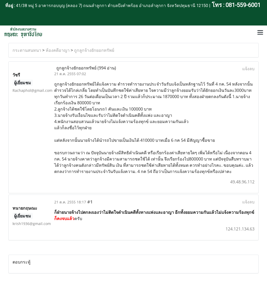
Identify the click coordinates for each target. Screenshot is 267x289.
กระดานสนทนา (27, 50)
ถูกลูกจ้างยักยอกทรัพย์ (94, 50)
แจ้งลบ (248, 69)
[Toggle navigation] (260, 32)
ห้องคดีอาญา (58, 50)
